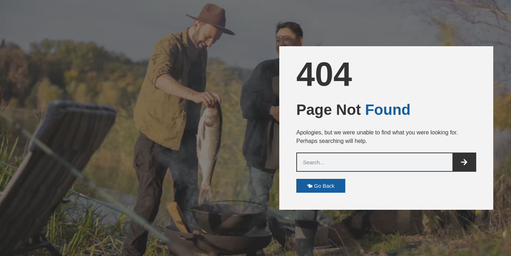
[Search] (464, 162)
